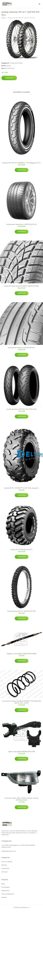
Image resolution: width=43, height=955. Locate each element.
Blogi (3, 884)
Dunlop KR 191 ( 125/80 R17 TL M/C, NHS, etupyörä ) (21, 488)
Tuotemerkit (13, 63)
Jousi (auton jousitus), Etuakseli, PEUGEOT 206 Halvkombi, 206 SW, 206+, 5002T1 (21, 702)
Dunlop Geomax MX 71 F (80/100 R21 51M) (21, 611)
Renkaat (4, 865)
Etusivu (3, 18)
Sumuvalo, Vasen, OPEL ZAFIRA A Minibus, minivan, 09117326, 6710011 (21, 799)
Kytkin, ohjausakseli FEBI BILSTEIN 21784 (21, 751)
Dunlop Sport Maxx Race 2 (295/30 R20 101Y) (21, 224)
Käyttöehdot (5, 890)
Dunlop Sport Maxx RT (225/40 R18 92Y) (21, 348)
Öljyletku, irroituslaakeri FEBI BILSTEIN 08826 (21, 654)
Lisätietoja (9, 78)
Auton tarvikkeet (6, 862)
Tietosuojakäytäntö (7, 894)
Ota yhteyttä (5, 887)
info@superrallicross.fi (8, 851)
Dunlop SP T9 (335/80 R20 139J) (21, 549)
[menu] (39, 4)
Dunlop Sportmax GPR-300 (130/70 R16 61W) (22, 409)
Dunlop (20, 63)
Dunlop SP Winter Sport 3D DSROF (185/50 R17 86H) (21, 286)
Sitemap (4, 897)
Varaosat (4, 872)
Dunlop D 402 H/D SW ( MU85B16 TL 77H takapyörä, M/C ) (21, 163)
